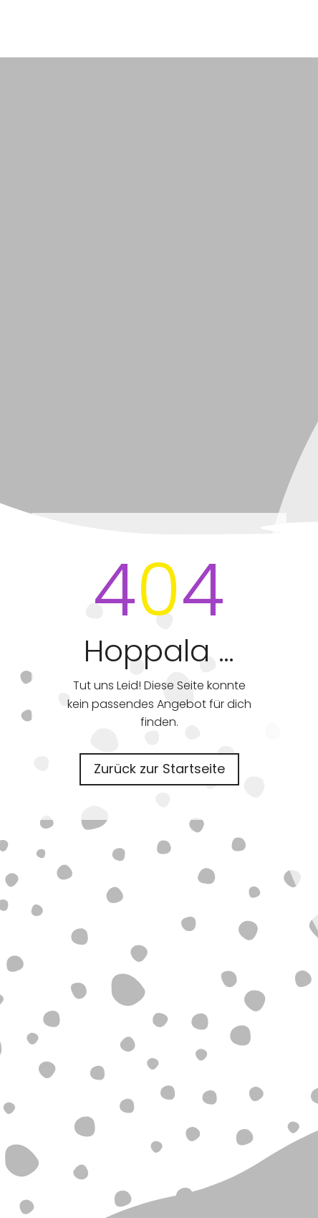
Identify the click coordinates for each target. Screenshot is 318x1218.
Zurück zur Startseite (159, 769)
